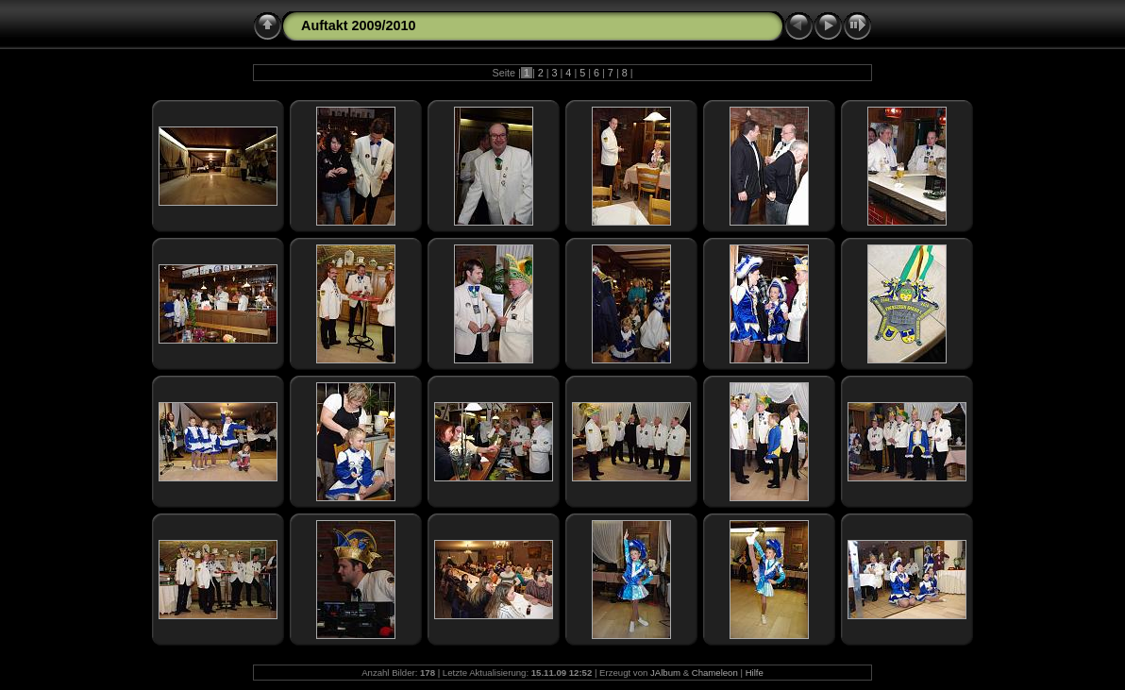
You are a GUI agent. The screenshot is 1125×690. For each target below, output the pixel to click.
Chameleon (715, 672)
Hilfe (755, 672)
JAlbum (665, 672)
